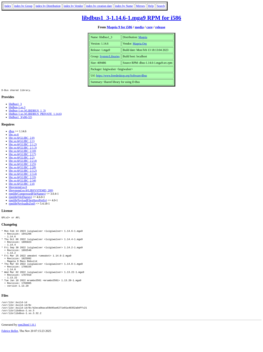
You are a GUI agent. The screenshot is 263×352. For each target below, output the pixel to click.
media (139, 27)
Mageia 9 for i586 (119, 27)
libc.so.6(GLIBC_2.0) (22, 138)
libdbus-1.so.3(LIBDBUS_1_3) (27, 111)
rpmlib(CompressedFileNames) (27, 194)
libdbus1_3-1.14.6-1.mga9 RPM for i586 (131, 17)
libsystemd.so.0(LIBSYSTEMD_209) (31, 191)
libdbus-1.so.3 (17, 107)
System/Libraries (110, 56)
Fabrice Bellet (9, 347)
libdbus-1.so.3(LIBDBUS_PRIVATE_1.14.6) (35, 114)
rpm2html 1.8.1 (27, 341)
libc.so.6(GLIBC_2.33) (22, 177)
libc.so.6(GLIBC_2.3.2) (23, 171)
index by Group (23, 5)
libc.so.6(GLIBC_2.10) (22, 151)
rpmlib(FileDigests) (20, 197)
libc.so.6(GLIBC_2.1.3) (23, 148)
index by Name (124, 5)
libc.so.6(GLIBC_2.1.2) (23, 144)
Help (151, 5)
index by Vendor (73, 5)
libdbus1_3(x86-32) (20, 117)
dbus (11, 131)
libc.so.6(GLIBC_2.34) (22, 181)
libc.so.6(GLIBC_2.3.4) (23, 174)
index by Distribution (48, 5)
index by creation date (99, 5)
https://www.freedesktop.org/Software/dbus (121, 75)
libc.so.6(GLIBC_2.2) (22, 158)
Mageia (142, 37)
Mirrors (140, 5)
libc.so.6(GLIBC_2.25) (22, 164)
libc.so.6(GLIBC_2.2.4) (23, 161)
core (149, 27)
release (160, 27)
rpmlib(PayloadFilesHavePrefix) (28, 200)
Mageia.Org (140, 43)
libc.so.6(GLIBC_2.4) (22, 184)
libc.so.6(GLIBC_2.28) (22, 168)
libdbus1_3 (15, 104)
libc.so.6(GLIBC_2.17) (22, 154)
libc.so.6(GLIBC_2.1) (22, 141)
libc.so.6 (14, 135)
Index (7, 5)
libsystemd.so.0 (18, 187)
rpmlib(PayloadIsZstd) (22, 204)
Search (161, 5)
